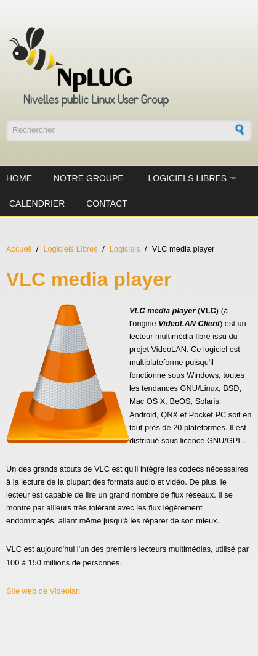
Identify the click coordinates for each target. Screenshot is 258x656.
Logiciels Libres (187, 178)
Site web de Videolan (43, 591)
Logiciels (125, 248)
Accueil (18, 248)
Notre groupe (89, 178)
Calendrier (37, 203)
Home (19, 178)
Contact (106, 203)
